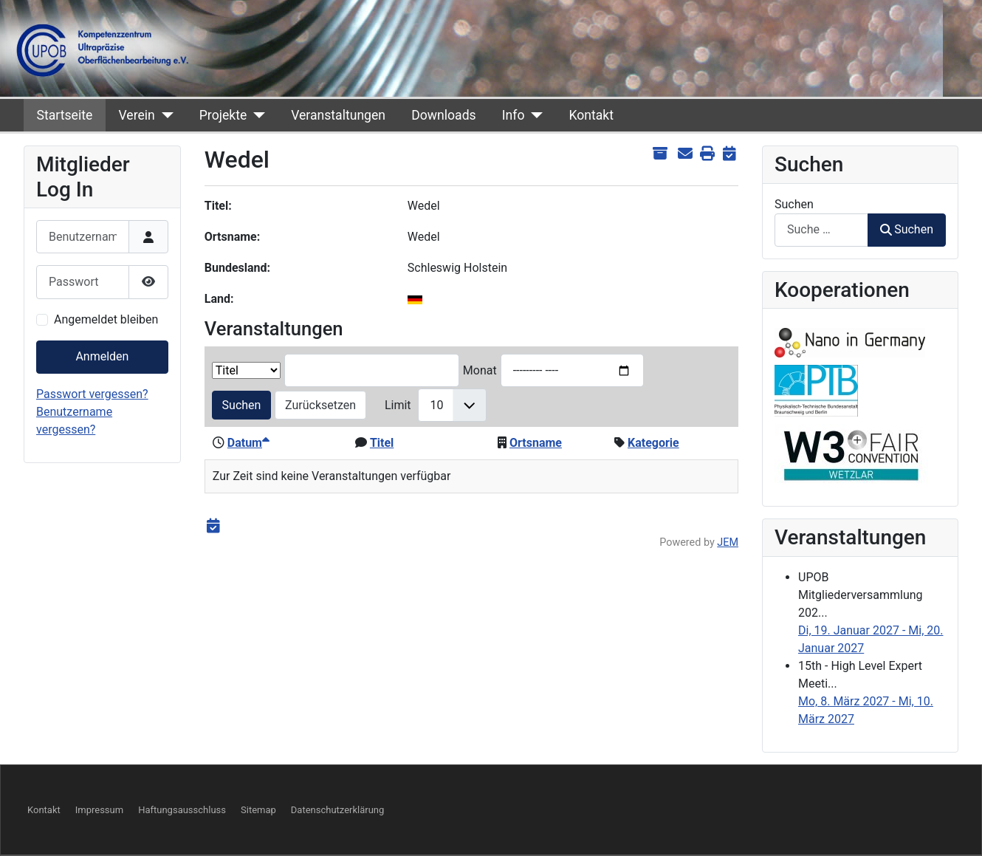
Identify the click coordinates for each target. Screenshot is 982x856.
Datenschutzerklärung (338, 809)
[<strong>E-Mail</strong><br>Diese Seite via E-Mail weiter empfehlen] (685, 154)
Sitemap (258, 809)
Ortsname (535, 443)
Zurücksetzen (320, 405)
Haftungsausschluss (182, 809)
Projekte (223, 115)
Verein (136, 115)
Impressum (99, 809)
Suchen (241, 405)
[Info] (533, 115)
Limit (398, 405)
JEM (727, 542)
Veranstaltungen (338, 115)
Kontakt (591, 115)
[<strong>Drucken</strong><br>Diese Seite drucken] (707, 154)
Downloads (443, 115)
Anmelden (101, 356)
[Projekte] (256, 115)
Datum (248, 443)
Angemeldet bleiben (106, 319)
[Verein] (164, 115)
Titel (382, 443)
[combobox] (821, 230)
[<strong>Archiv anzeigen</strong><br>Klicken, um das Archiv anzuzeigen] (659, 154)
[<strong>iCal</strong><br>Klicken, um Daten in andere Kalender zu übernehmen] (729, 154)
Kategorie (653, 443)
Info (513, 115)
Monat (480, 370)
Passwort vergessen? (92, 394)
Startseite (65, 115)
